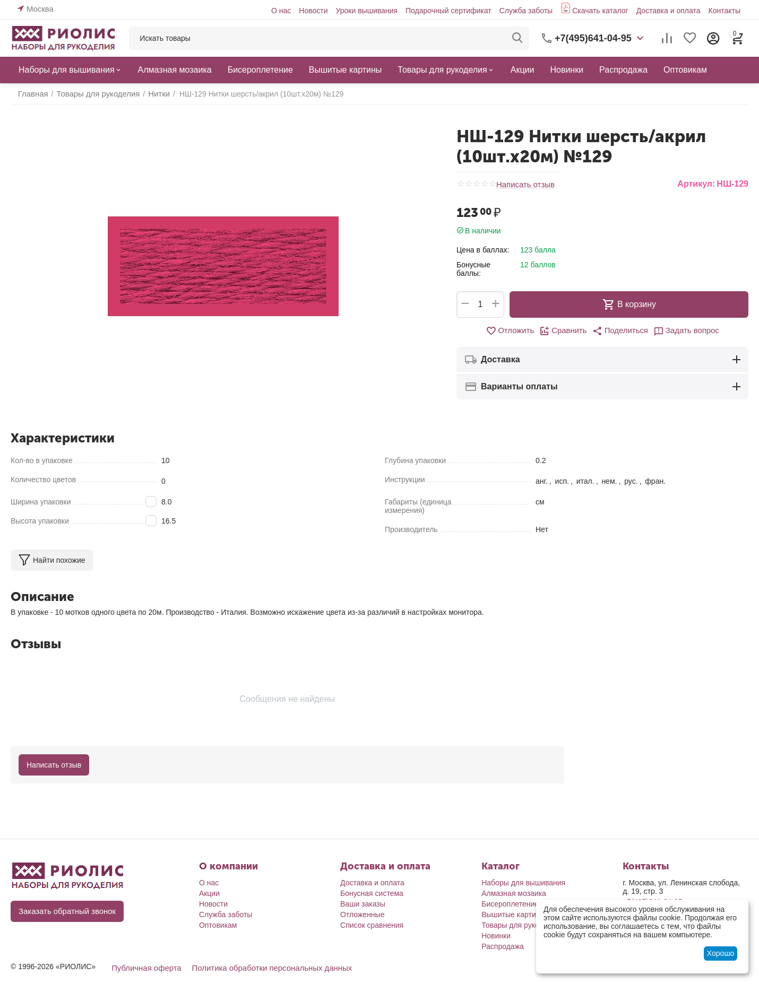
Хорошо (721, 953)
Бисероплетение (510, 904)
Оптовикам (218, 925)
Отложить (514, 331)
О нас (281, 10)
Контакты (724, 10)
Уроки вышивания (366, 10)
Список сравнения (371, 925)
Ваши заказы (362, 904)
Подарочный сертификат (448, 10)
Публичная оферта (144, 967)
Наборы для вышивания (523, 882)
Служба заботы (526, 10)
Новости (313, 10)
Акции (209, 893)
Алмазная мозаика (513, 893)
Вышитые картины (513, 914)
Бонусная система (371, 893)
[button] (619, 331)
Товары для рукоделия (520, 925)
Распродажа (502, 946)
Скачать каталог (600, 10)
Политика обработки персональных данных (263, 967)
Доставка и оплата (668, 10)
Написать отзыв (523, 184)
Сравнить (565, 331)
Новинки (496, 935)
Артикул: (696, 183)
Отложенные (362, 914)
